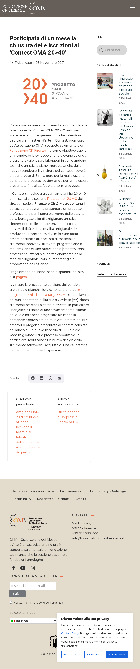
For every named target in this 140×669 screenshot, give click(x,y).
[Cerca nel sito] (112, 50)
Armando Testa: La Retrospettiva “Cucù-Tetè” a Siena (129, 174)
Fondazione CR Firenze (28, 150)
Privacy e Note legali (112, 491)
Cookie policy (21, 499)
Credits (81, 499)
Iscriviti (17, 593)
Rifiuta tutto (94, 654)
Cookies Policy (70, 633)
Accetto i (36, 602)
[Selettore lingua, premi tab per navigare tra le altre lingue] (34, 621)
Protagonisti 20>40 (62, 199)
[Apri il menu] (132, 8)
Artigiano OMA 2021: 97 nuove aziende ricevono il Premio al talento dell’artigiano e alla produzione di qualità (28, 432)
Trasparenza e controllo (76, 491)
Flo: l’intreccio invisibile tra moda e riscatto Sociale (126, 84)
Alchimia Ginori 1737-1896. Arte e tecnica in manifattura (128, 206)
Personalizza (72, 654)
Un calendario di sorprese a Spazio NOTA (68, 417)
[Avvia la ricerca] (101, 49)
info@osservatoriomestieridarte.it (98, 538)
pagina (21, 277)
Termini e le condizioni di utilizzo (43, 602)
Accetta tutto (117, 654)
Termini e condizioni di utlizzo (33, 491)
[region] (95, 637)
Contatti (64, 499)
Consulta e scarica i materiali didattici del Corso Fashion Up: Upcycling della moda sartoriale (126, 130)
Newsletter (45, 499)
